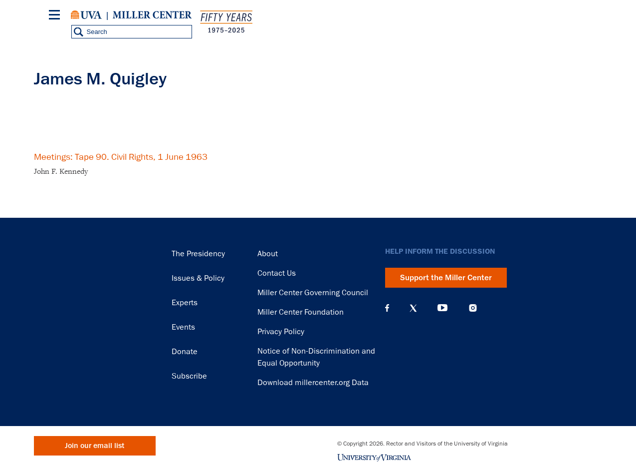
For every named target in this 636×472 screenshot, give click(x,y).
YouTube (442, 308)
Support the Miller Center (446, 278)
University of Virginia (86, 15)
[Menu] (56, 16)
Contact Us (276, 273)
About (267, 254)
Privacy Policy (280, 332)
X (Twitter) (413, 308)
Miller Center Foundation (300, 312)
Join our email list (94, 446)
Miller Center (152, 15)
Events (183, 327)
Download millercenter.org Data (313, 383)
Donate (185, 352)
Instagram (473, 308)
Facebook (387, 308)
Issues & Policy (198, 278)
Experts (185, 303)
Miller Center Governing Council (312, 293)
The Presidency (198, 254)
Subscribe (189, 376)
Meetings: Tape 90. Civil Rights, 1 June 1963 (121, 156)
